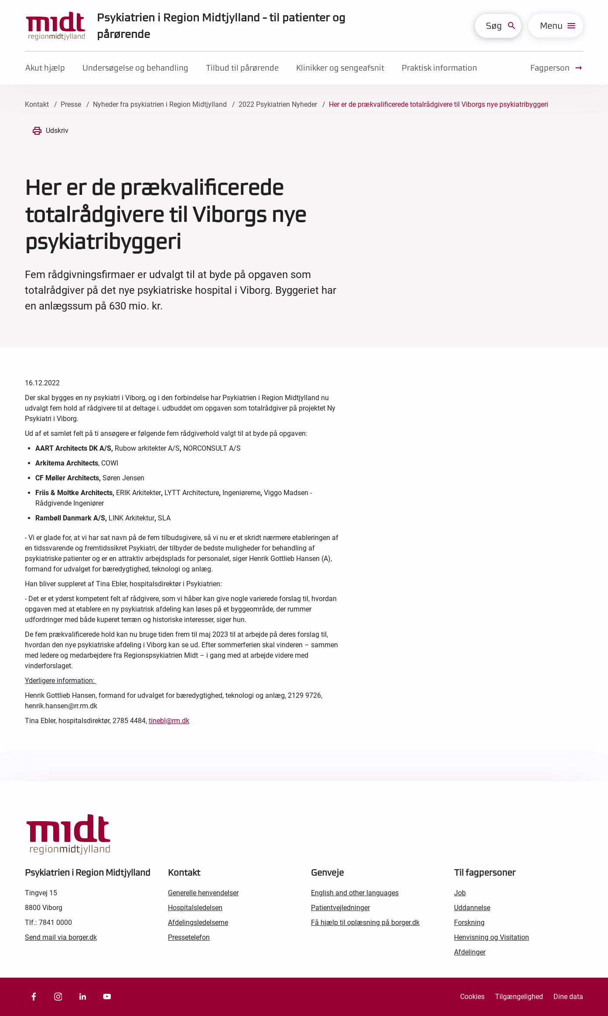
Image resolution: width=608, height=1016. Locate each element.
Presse (71, 104)
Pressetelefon (189, 937)
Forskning (469, 922)
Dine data (568, 996)
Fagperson (556, 68)
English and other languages (355, 893)
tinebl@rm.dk (169, 721)
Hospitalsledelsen (195, 908)
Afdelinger (469, 952)
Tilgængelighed (519, 996)
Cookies (472, 996)
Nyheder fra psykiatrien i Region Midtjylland (160, 104)
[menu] (555, 25)
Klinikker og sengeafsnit (340, 68)
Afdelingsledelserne (198, 922)
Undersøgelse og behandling (135, 68)
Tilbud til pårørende (242, 68)
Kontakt (37, 104)
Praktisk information (439, 68)
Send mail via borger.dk (61, 937)
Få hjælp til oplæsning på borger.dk (365, 922)
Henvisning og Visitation (491, 937)
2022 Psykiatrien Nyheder (278, 104)
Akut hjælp (45, 68)
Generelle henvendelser (203, 893)
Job (460, 893)
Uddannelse (472, 908)
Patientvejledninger (340, 908)
